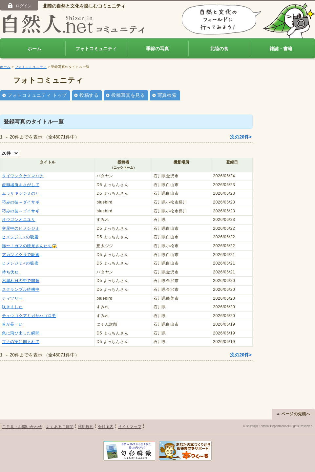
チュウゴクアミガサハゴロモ (29, 315)
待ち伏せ (10, 272)
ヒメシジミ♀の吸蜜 (20, 237)
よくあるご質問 (60, 426)
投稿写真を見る (128, 95)
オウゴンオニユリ (18, 219)
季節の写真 (157, 48)
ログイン (19, 5)
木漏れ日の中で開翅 (20, 280)
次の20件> (241, 136)
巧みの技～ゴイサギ (20, 211)
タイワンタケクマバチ (23, 176)
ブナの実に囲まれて (20, 341)
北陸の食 (219, 48)
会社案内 (106, 426)
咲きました (12, 307)
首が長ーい (12, 324)
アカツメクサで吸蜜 (20, 254)
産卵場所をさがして (20, 184)
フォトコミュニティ (96, 48)
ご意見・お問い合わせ (22, 426)
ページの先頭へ (293, 414)
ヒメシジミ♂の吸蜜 (20, 263)
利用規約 (86, 426)
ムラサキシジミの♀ (20, 193)
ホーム (34, 48)
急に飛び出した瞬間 (20, 333)
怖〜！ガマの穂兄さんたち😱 (29, 246)
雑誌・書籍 (280, 48)
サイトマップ (129, 426)
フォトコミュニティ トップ (37, 95)
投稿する (89, 95)
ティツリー (12, 298)
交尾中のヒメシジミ (20, 228)
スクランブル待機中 (20, 289)
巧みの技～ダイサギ (20, 202)
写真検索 (167, 95)
